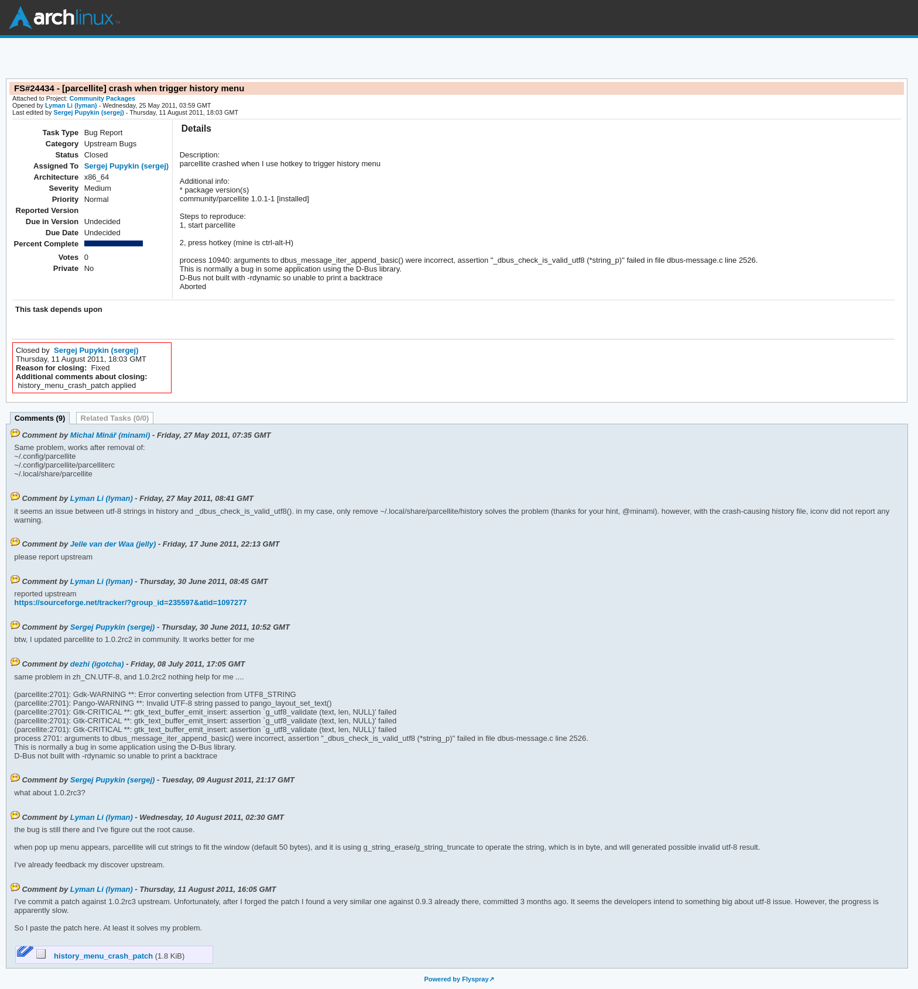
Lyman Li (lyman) (71, 105)
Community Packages (103, 98)
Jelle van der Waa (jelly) (113, 544)
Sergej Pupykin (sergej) (88, 112)
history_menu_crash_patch (95, 956)
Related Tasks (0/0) (115, 418)
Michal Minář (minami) (110, 435)
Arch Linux (64, 17)
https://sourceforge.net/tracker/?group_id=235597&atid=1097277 (130, 602)
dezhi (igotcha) (97, 664)
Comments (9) (40, 418)
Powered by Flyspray (456, 979)
